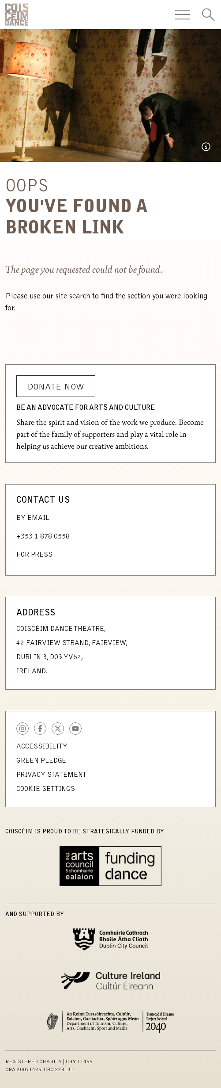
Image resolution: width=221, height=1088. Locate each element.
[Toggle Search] (208, 14)
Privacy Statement (51, 775)
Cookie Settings (45, 789)
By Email (32, 518)
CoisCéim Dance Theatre (16, 15)
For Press (34, 554)
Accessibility (41, 746)
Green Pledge (41, 760)
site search (73, 297)
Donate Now (55, 387)
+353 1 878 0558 (43, 536)
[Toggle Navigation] (182, 14)
